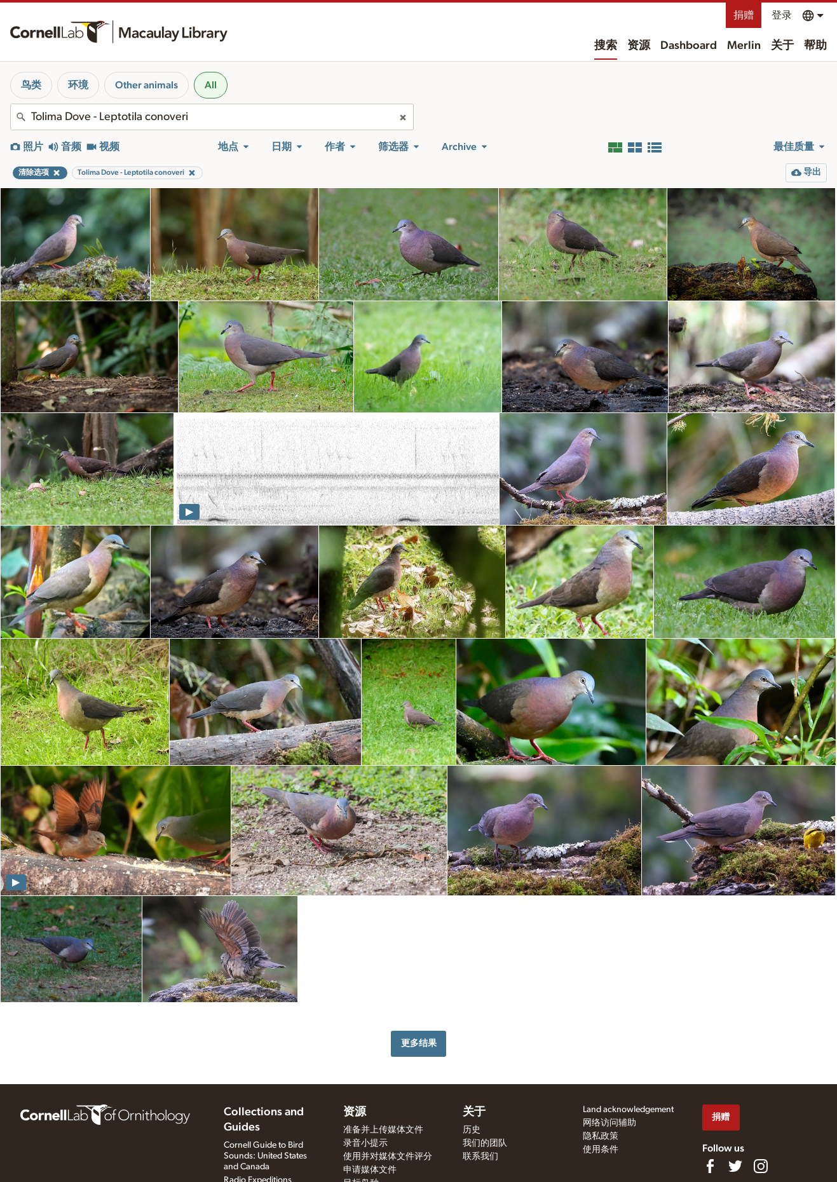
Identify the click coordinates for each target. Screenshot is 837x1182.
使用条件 (600, 1149)
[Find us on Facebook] (710, 1166)
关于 (782, 45)
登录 (782, 15)
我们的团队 (485, 1143)
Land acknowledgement (628, 1109)
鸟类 (31, 85)
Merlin (744, 45)
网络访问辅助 (609, 1122)
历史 (471, 1129)
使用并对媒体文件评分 (387, 1156)
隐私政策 (600, 1136)
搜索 (605, 45)
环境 (78, 85)
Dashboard (688, 45)
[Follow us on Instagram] (760, 1166)
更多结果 (419, 1043)
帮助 (815, 45)
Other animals (146, 85)
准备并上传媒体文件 (383, 1129)
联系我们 (480, 1156)
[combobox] (212, 117)
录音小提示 (365, 1143)
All (211, 85)
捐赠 (743, 15)
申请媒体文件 (370, 1169)
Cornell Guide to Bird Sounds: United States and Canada (265, 1156)
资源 (638, 45)
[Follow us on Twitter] (735, 1166)
